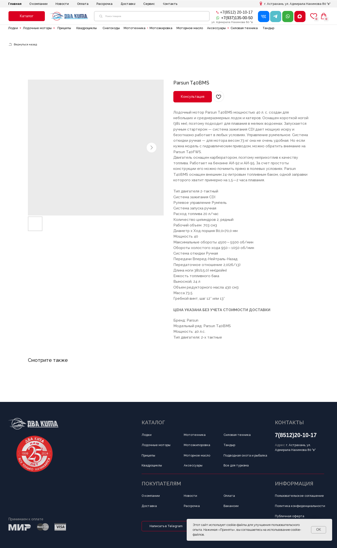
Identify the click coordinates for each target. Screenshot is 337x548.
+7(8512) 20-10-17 (236, 12)
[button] (26, 16)
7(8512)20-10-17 (296, 435)
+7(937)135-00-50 (237, 18)
